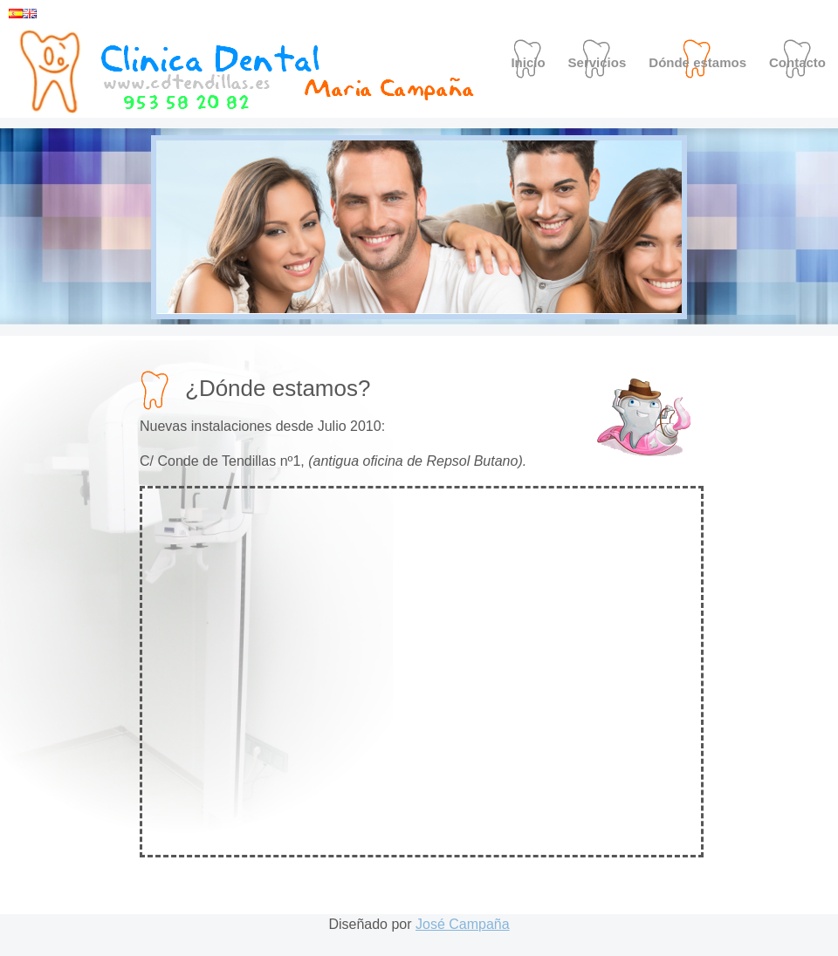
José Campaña (463, 924)
